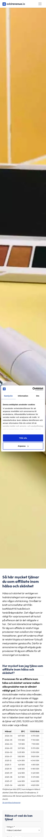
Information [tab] (23, 396)
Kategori (10, 827)
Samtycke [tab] (8, 396)
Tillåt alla (23, 438)
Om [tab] (37, 396)
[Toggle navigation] (40, 3)
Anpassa (23, 446)
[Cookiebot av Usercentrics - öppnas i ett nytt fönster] (32, 389)
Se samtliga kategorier (11, 802)
